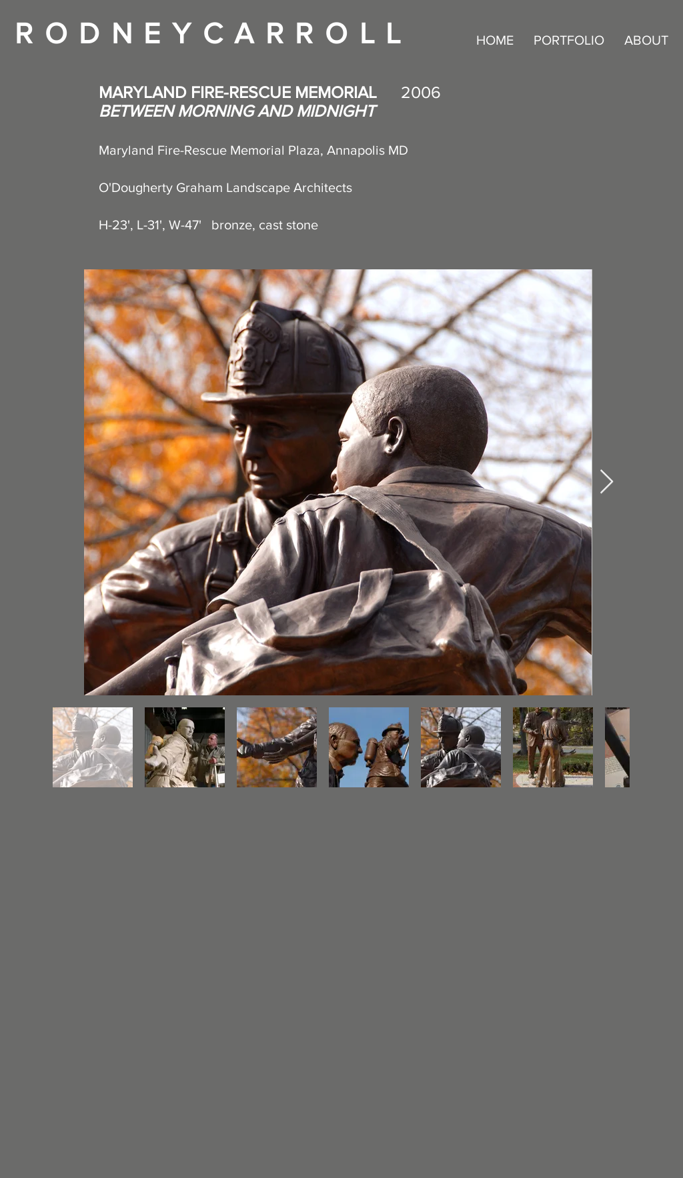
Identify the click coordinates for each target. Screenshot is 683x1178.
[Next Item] (606, 482)
